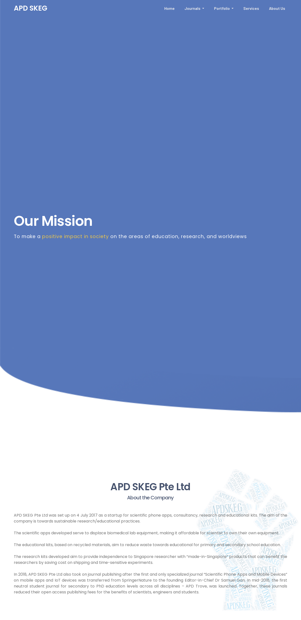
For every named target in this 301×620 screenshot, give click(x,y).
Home (169, 8)
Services (251, 8)
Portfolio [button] (222, 8)
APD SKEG (30, 8)
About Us (277, 8)
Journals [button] (192, 8)
